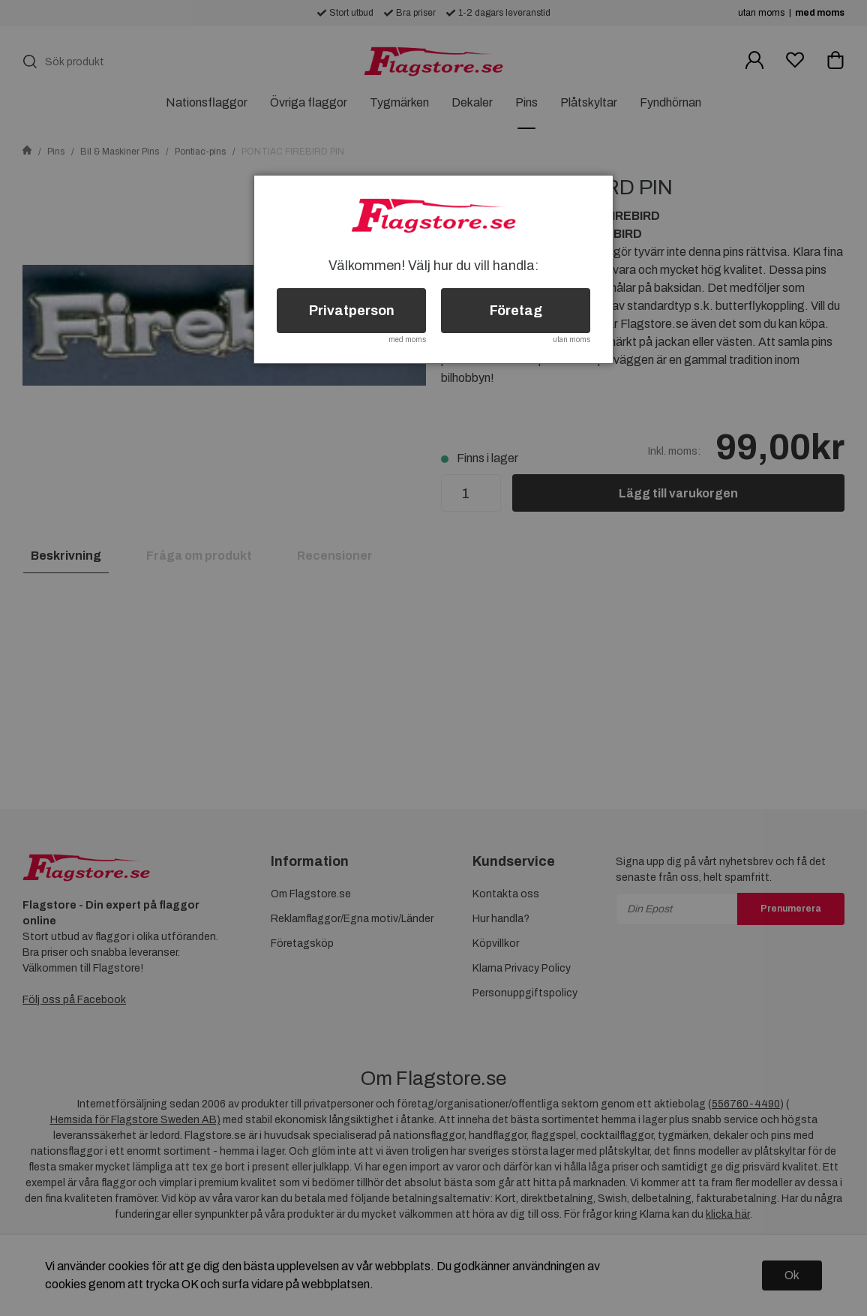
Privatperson (351, 310)
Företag (516, 310)
